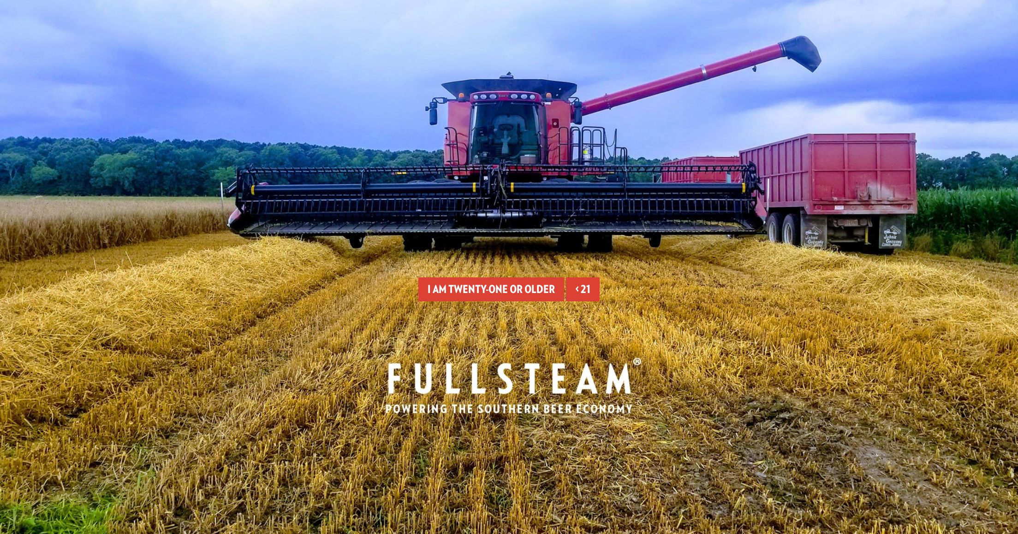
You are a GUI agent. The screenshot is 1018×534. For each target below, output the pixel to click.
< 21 (582, 289)
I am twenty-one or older (491, 289)
